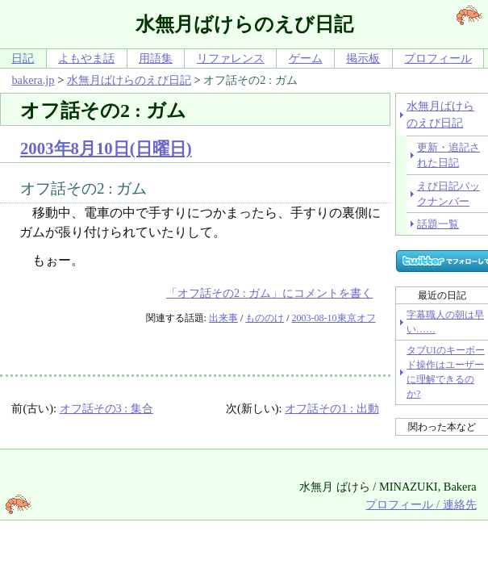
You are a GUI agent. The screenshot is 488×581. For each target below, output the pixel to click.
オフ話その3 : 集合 (106, 408)
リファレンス (231, 58)
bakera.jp (32, 79)
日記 (22, 58)
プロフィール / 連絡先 (420, 504)
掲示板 (363, 58)
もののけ (264, 318)
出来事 (223, 318)
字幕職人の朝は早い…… (445, 322)
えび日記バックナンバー (448, 193)
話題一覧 (438, 224)
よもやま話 (86, 58)
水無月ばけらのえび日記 (129, 79)
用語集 (156, 58)
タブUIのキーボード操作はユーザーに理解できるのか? (446, 372)
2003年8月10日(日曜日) (106, 148)
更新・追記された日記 (448, 155)
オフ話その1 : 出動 (331, 408)
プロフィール (438, 58)
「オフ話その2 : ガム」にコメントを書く (269, 292)
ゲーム (306, 58)
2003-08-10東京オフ (334, 318)
